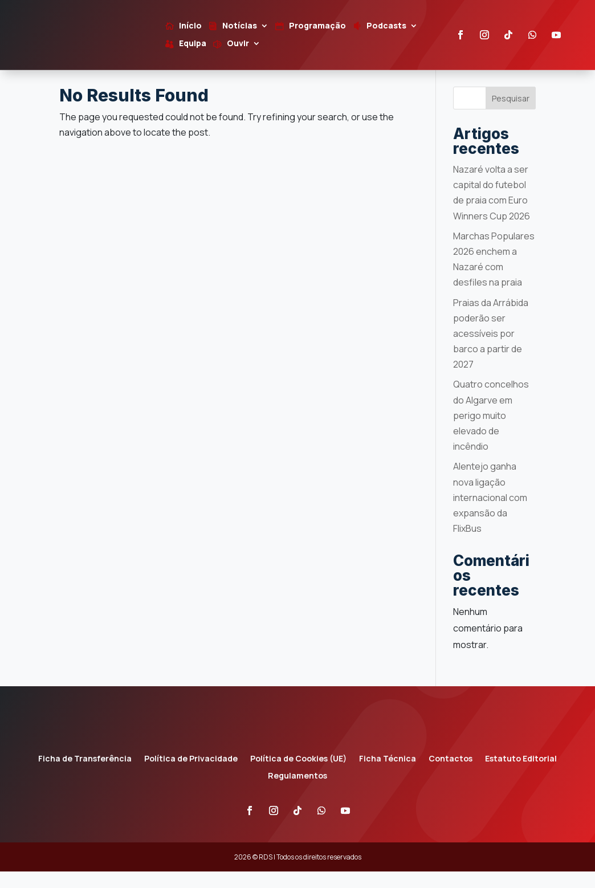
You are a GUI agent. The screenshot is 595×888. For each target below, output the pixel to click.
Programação (317, 26)
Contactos (450, 775)
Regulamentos (297, 792)
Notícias (239, 26)
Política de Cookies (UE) (298, 775)
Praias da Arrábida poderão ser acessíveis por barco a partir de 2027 (490, 349)
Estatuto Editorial (521, 775)
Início (190, 26)
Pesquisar (510, 114)
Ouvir (238, 43)
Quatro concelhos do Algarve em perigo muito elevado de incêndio (491, 431)
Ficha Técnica (387, 775)
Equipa (192, 43)
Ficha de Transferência (85, 775)
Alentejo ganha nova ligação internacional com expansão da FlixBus (490, 513)
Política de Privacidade (191, 775)
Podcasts (386, 26)
